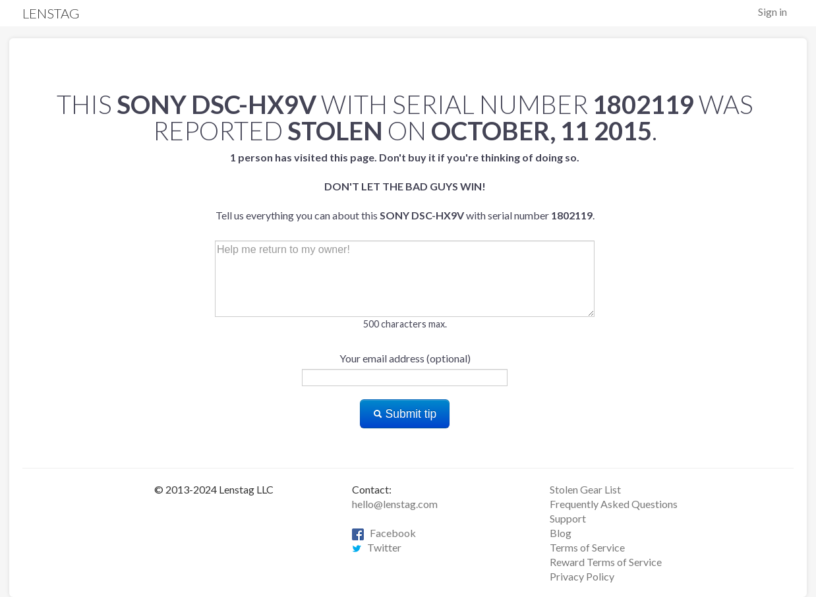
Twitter (376, 547)
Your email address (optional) (405, 358)
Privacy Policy (582, 576)
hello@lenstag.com (395, 504)
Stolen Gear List (585, 489)
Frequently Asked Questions (614, 504)
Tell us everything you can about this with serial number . (405, 186)
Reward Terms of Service (606, 561)
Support (568, 518)
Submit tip (405, 413)
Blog (560, 532)
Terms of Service (587, 547)
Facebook (384, 532)
